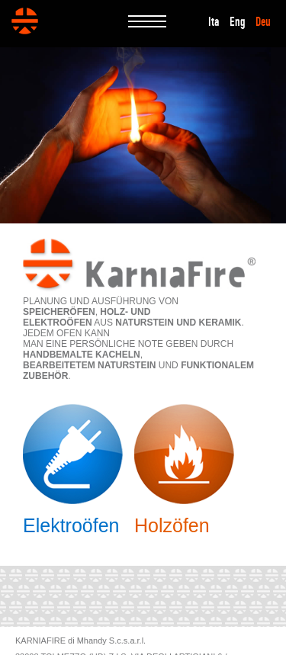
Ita (214, 22)
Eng (238, 22)
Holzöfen (172, 525)
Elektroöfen (71, 525)
